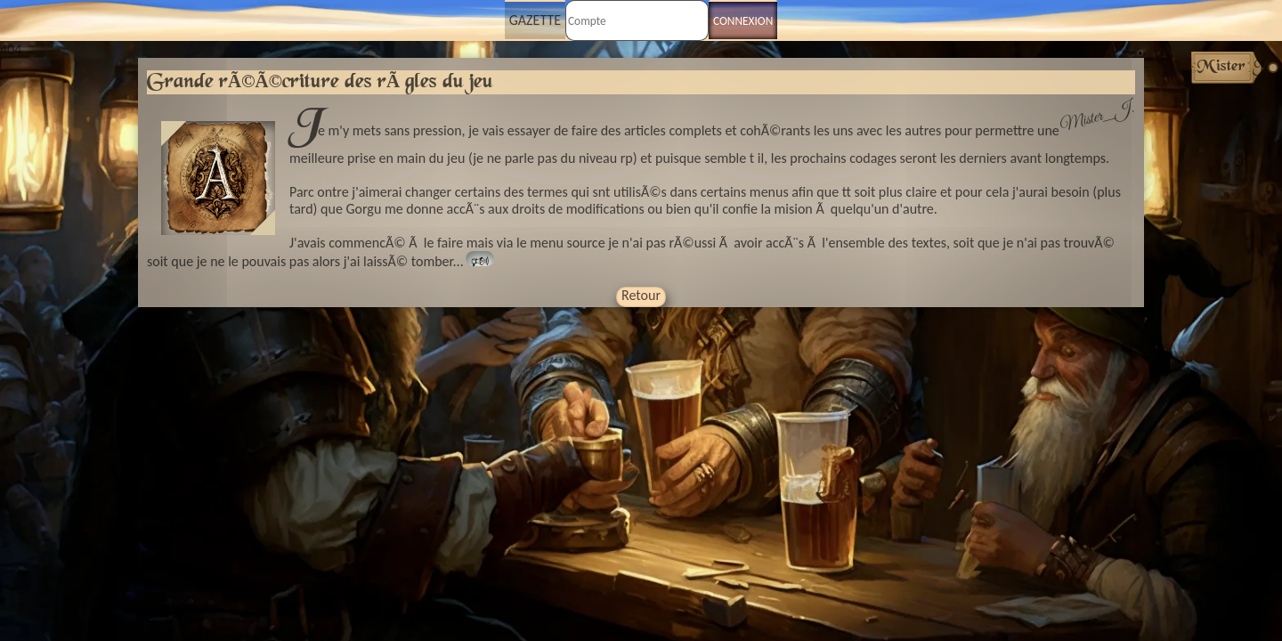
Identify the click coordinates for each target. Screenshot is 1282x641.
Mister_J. (1097, 117)
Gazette (535, 20)
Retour (641, 295)
